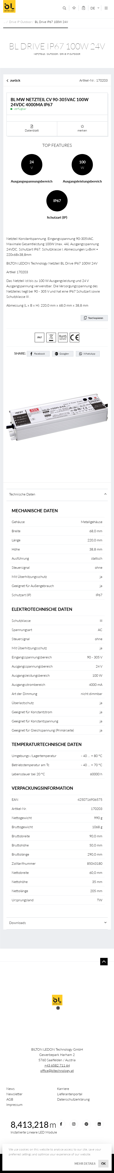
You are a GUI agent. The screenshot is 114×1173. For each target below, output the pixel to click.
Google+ (64, 353)
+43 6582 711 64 (57, 1065)
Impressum (14, 1104)
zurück (15, 80)
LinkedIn (99, 1124)
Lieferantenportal (69, 1094)
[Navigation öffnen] (106, 8)
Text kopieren (95, 318)
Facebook (39, 353)
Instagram (74, 1124)
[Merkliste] (74, 8)
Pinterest (86, 1124)
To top (104, 961)
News (10, 1089)
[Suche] (64, 8)
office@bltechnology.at (57, 1070)
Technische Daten (22, 494)
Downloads (17, 923)
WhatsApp (89, 353)
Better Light (30, 6)
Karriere (63, 1089)
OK (103, 1163)
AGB (9, 1099)
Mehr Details (85, 1163)
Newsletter (14, 1094)
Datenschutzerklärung (73, 1099)
